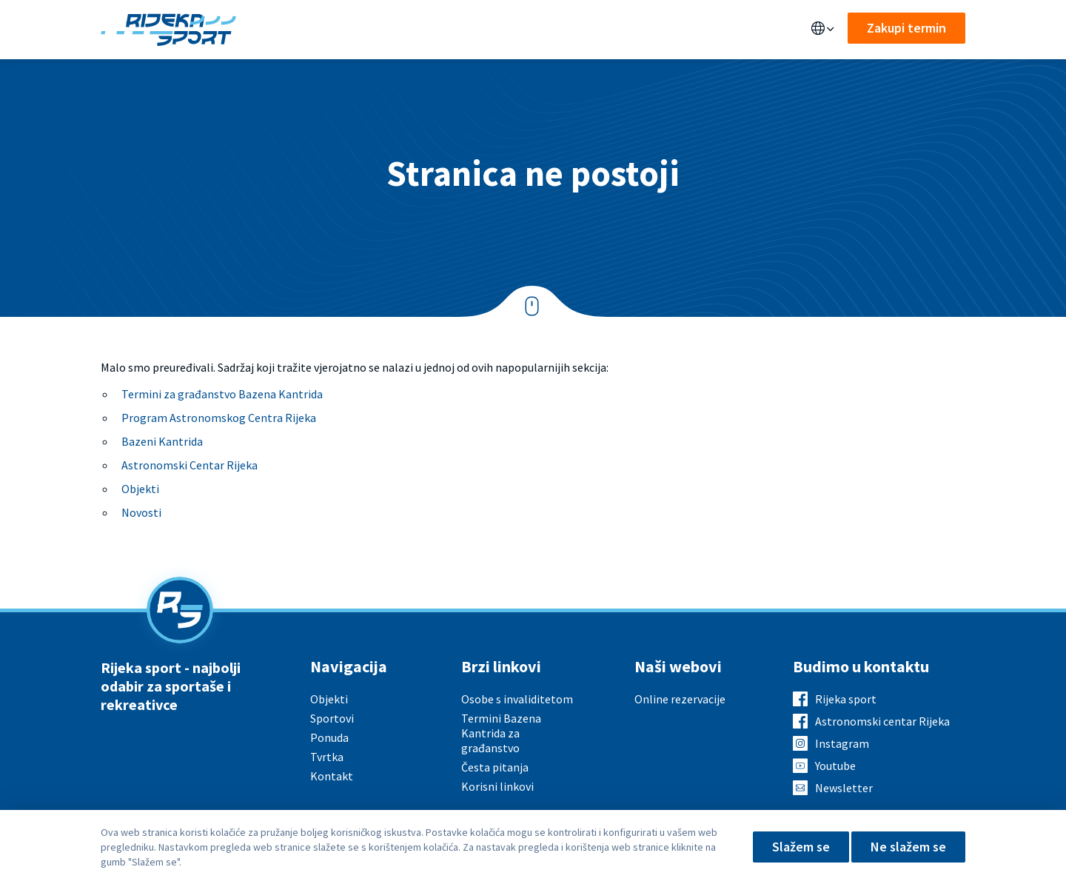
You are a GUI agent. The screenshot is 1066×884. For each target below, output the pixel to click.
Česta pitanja (495, 767)
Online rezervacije (679, 699)
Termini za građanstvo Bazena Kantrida (222, 393)
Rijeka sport (845, 699)
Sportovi (425, 29)
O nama (567, 29)
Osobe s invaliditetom (517, 699)
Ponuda (356, 29)
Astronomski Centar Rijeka (189, 465)
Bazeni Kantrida (162, 441)
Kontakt (632, 29)
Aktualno (500, 29)
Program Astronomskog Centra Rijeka (218, 417)
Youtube (835, 765)
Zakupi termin (906, 27)
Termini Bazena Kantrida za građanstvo (501, 733)
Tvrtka (326, 756)
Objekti (293, 29)
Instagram (842, 743)
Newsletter (844, 787)
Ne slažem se (908, 846)
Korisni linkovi (497, 786)
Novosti (141, 512)
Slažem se (801, 846)
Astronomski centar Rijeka (882, 721)
